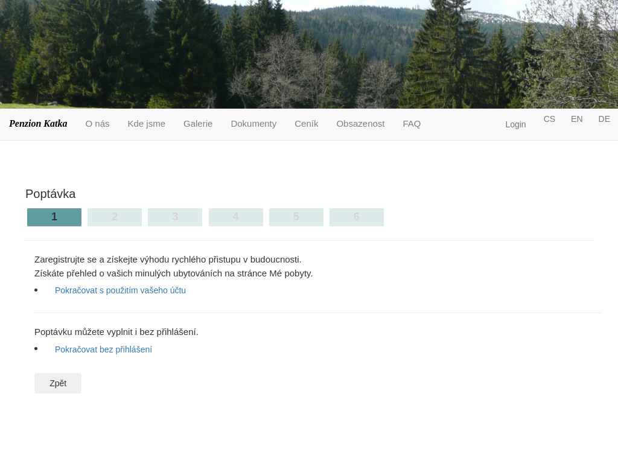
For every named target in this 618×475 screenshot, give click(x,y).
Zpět (57, 383)
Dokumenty (253, 123)
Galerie (197, 123)
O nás (97, 123)
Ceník (306, 123)
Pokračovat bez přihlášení (103, 349)
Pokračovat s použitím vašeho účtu (120, 290)
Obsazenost (360, 123)
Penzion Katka (38, 123)
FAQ (412, 123)
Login (515, 124)
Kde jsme (147, 123)
